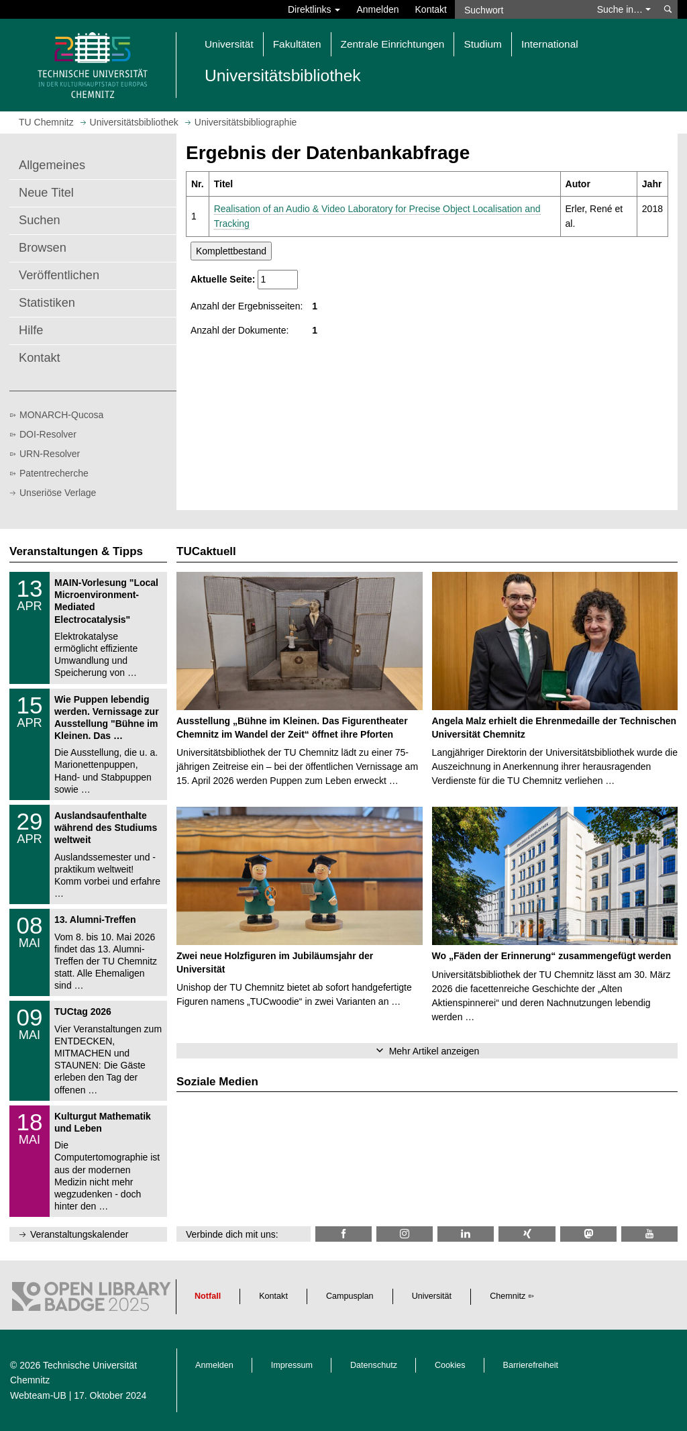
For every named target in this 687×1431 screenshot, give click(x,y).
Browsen (42, 247)
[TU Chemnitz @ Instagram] (404, 1234)
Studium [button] (482, 44)
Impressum (292, 1365)
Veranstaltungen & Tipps (76, 551)
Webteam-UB (38, 1395)
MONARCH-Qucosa (61, 414)
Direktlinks (314, 9)
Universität (432, 1296)
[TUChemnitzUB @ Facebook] (343, 1234)
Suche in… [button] (624, 9)
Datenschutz (373, 1365)
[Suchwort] (522, 9)
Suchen (39, 220)
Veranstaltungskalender (79, 1234)
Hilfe (31, 330)
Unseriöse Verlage (57, 492)
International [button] (549, 44)
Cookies (450, 1365)
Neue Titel (46, 192)
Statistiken (47, 302)
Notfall (208, 1296)
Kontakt (431, 9)
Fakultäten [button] (297, 44)
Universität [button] (229, 44)
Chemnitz (507, 1296)
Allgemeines (52, 165)
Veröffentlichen (59, 275)
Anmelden (377, 9)
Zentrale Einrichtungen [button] (393, 44)
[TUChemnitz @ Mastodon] (588, 1234)
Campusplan (350, 1296)
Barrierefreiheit (531, 1365)
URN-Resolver (49, 453)
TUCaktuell (206, 551)
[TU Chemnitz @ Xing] (526, 1234)
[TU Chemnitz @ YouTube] (649, 1234)
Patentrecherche (54, 473)
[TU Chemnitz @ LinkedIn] (465, 1234)
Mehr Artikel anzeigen (434, 1051)
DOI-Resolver (47, 434)
